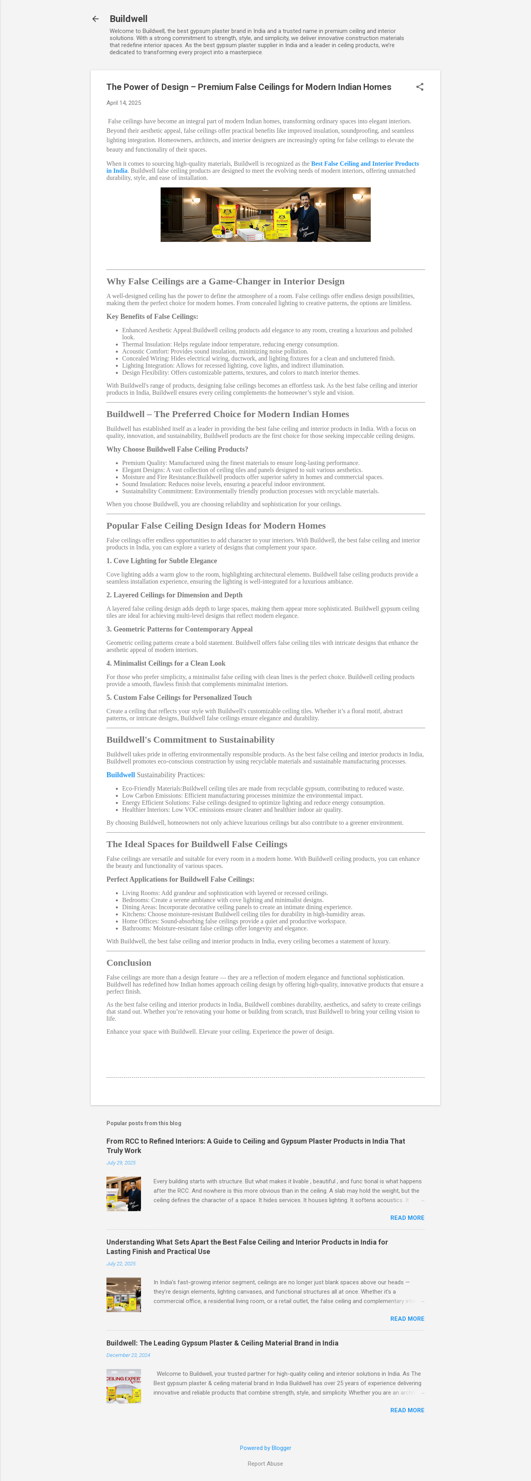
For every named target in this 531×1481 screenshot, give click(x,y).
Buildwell (129, 18)
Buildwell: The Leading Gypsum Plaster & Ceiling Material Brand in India (222, 1343)
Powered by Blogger (265, 1448)
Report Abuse (265, 1463)
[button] (420, 87)
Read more (407, 1217)
